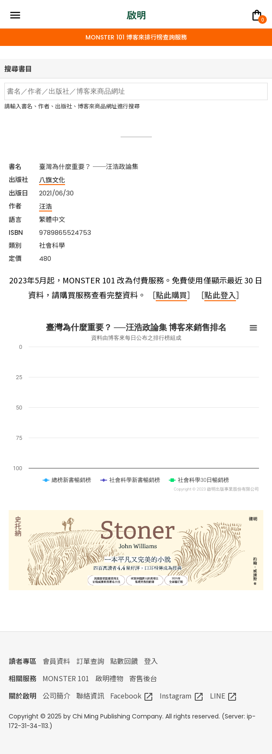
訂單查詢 (90, 661)
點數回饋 (124, 661)
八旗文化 (52, 179)
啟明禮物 (109, 678)
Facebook (132, 695)
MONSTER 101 (66, 678)
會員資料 (56, 661)
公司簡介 (56, 695)
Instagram (182, 695)
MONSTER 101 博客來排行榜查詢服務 (136, 37)
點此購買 (171, 294)
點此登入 (220, 294)
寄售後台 (143, 678)
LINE (223, 695)
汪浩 (45, 206)
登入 (151, 661)
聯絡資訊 (90, 695)
